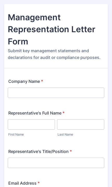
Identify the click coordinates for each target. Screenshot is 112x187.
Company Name (25, 81)
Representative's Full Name (36, 113)
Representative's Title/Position (40, 151)
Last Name (65, 134)
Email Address (24, 183)
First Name (16, 134)
